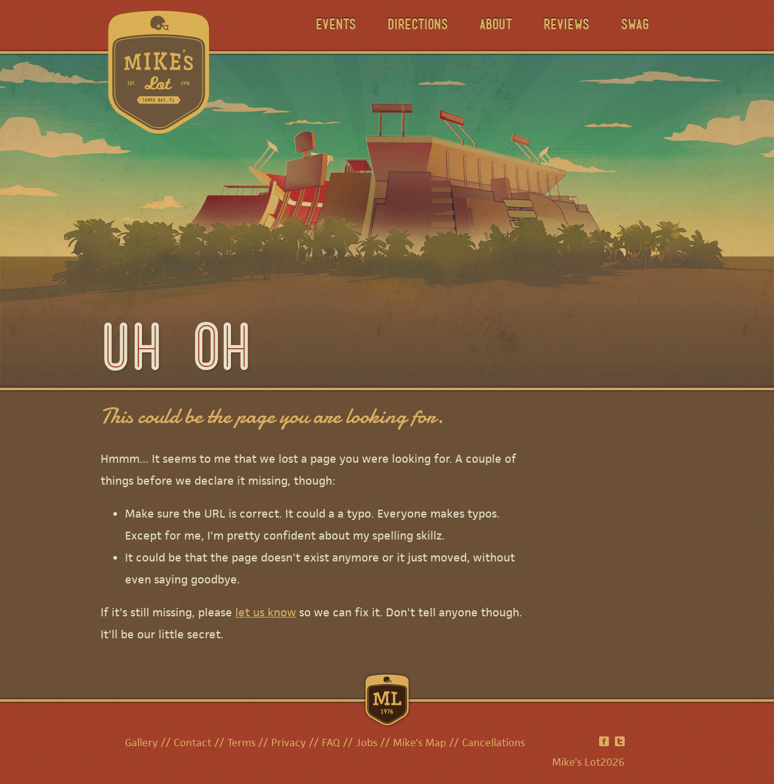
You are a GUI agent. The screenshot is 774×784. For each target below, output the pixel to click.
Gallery (141, 742)
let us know (265, 612)
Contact (192, 742)
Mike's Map (419, 742)
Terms (241, 742)
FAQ (331, 742)
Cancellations (493, 742)
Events (336, 26)
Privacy (288, 742)
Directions (418, 26)
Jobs (366, 742)
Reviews (566, 26)
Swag (635, 26)
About (496, 26)
